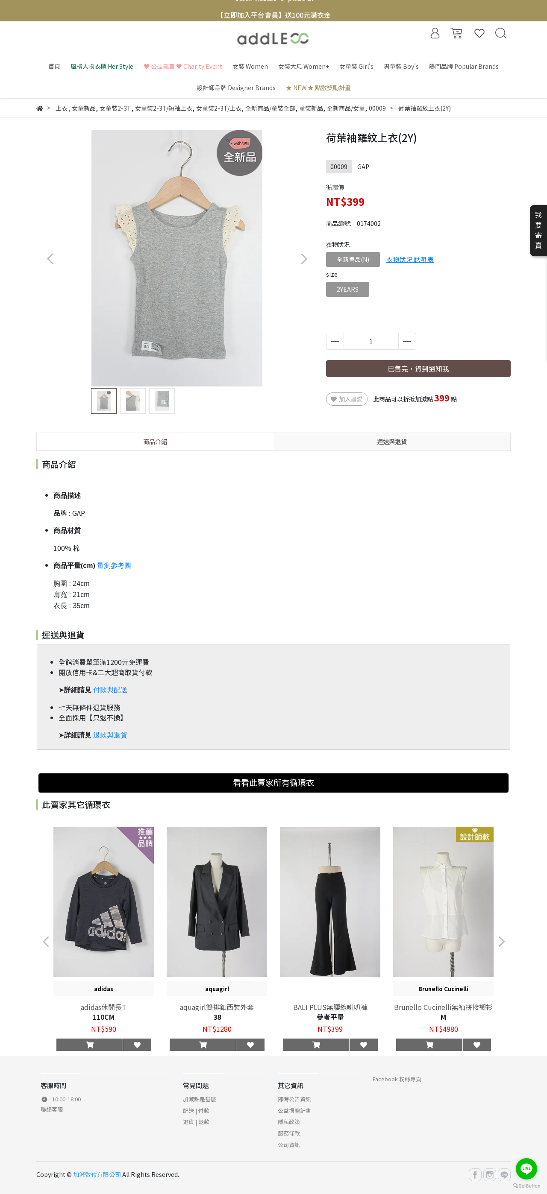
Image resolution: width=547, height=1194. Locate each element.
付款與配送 (110, 690)
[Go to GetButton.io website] (526, 1185)
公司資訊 (289, 1145)
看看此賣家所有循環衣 (273, 782)
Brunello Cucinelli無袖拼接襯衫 (443, 1007)
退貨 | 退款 (196, 1122)
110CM (104, 1016)
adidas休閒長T (103, 1007)
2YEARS (348, 289)
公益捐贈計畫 (294, 1110)
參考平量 (330, 1016)
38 (217, 1016)
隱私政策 (289, 1122)
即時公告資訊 (294, 1099)
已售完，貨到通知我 (418, 368)
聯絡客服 (52, 1109)
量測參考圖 (114, 565)
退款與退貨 (110, 735)
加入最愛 (347, 399)
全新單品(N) (353, 259)
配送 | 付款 (196, 1110)
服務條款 (289, 1133)
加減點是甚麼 (199, 1099)
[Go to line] (526, 1168)
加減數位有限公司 (97, 1174)
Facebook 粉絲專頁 (397, 1079)
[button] (303, 258)
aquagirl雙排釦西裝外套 (217, 1007)
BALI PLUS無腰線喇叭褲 (330, 1007)
